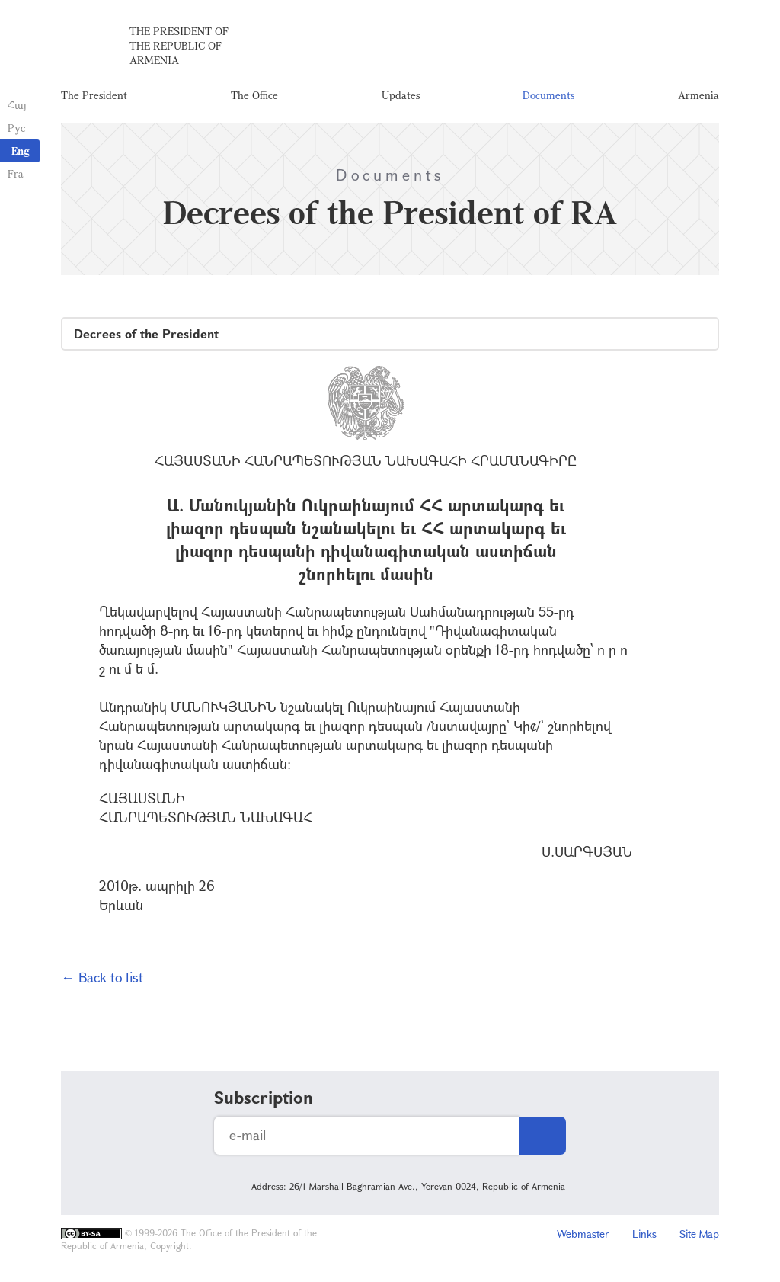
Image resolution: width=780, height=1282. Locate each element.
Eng (20, 150)
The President (94, 95)
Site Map (699, 1233)
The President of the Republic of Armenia (179, 45)
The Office (254, 95)
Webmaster (583, 1233)
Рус (16, 127)
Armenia (698, 95)
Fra (16, 173)
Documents (548, 95)
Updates (401, 95)
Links (644, 1233)
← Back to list (102, 977)
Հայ (17, 105)
